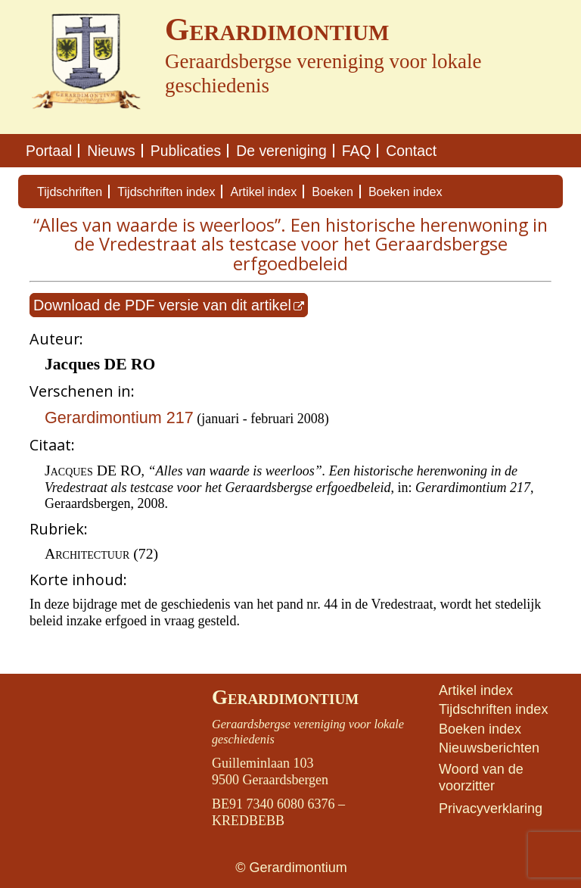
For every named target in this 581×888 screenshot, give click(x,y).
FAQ (356, 150)
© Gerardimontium (290, 867)
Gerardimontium (285, 697)
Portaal (49, 150)
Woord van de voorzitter (481, 777)
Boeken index (405, 191)
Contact (411, 150)
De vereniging (281, 150)
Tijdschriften (69, 191)
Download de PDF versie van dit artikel (162, 305)
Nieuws (111, 150)
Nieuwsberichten (489, 748)
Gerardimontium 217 (119, 417)
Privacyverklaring (490, 808)
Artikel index (263, 191)
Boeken (332, 191)
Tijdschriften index (166, 191)
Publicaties (186, 150)
